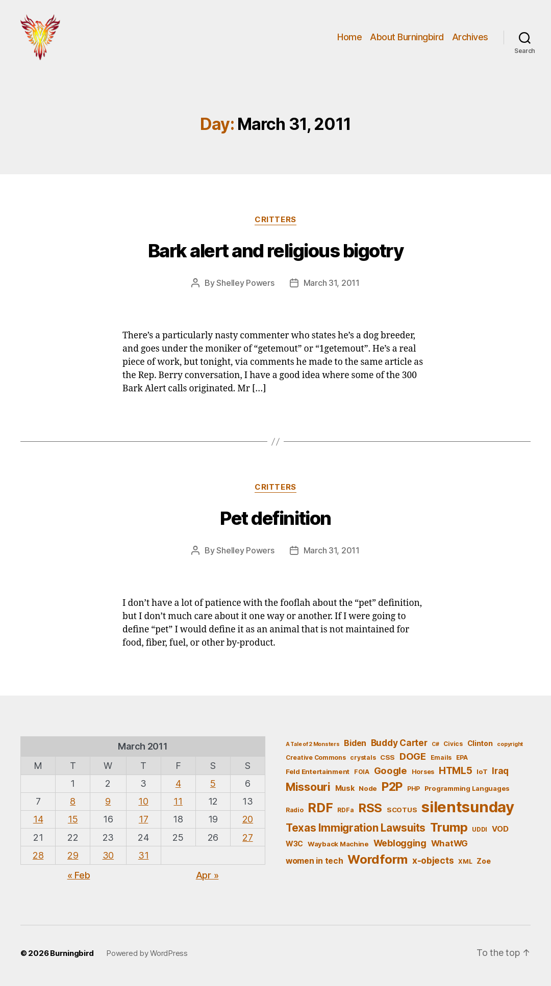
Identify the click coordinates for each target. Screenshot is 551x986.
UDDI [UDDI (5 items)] (479, 829)
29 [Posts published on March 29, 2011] (72, 855)
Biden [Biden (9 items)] (355, 743)
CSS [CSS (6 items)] (387, 757)
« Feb (78, 875)
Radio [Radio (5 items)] (295, 810)
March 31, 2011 (332, 283)
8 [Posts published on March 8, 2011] (73, 801)
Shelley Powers (245, 283)
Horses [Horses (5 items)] (423, 772)
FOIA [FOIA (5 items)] (361, 772)
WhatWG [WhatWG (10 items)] (449, 843)
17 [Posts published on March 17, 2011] (143, 819)
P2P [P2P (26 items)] (392, 787)
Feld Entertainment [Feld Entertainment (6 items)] (317, 771)
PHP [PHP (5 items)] (413, 788)
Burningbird (72, 953)
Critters (275, 219)
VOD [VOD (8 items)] (500, 829)
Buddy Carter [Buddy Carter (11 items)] (399, 742)
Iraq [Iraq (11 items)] (500, 770)
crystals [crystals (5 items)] (362, 757)
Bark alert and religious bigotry (275, 250)
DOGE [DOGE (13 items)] (412, 756)
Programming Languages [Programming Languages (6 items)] (467, 788)
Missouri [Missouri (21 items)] (308, 786)
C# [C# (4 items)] (435, 744)
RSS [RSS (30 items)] (370, 808)
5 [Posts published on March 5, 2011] (213, 783)
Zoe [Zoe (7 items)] (483, 861)
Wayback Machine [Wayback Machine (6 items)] (338, 844)
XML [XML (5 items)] (465, 861)
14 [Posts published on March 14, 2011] (38, 819)
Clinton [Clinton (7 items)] (480, 743)
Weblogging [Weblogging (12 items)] (400, 843)
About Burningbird (407, 37)
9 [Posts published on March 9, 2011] (108, 801)
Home (349, 37)
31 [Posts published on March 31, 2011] (143, 855)
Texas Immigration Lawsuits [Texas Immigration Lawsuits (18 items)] (355, 827)
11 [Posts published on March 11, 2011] (177, 801)
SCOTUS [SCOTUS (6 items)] (402, 810)
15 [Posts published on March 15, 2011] (73, 819)
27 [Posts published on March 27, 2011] (247, 837)
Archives (470, 37)
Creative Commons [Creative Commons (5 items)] (316, 757)
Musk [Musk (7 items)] (345, 788)
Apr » (207, 875)
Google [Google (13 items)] (390, 770)
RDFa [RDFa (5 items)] (345, 810)
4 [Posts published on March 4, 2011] (178, 783)
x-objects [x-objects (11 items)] (433, 860)
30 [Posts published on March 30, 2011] (108, 855)
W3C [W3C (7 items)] (294, 843)
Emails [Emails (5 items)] (441, 757)
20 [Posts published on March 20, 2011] (247, 819)
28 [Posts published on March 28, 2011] (38, 855)
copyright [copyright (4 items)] (510, 744)
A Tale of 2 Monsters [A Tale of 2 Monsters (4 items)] (313, 744)
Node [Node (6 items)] (368, 788)
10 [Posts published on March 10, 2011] (143, 801)
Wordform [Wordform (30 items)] (377, 859)
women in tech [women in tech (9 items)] (314, 861)
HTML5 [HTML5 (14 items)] (455, 771)
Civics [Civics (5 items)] (452, 744)
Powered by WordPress (147, 953)
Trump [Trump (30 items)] (449, 827)
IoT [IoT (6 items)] (482, 771)
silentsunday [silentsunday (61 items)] (467, 807)
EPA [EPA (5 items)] (462, 757)
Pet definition (275, 518)
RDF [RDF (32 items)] (320, 807)
